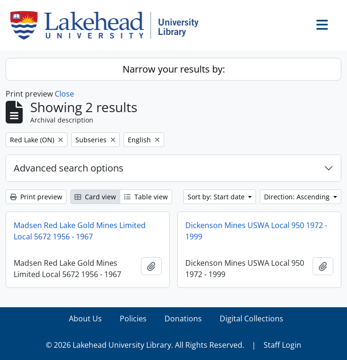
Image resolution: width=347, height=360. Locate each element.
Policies (133, 318)
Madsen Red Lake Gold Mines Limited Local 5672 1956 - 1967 (80, 231)
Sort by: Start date (217, 196)
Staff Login (282, 345)
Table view (146, 196)
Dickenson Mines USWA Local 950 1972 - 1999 (256, 231)
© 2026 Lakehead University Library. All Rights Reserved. (145, 345)
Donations (183, 318)
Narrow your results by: (174, 69)
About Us (85, 318)
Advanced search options (69, 168)
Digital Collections (251, 318)
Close (64, 94)
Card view (95, 196)
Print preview (36, 196)
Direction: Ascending (297, 196)
